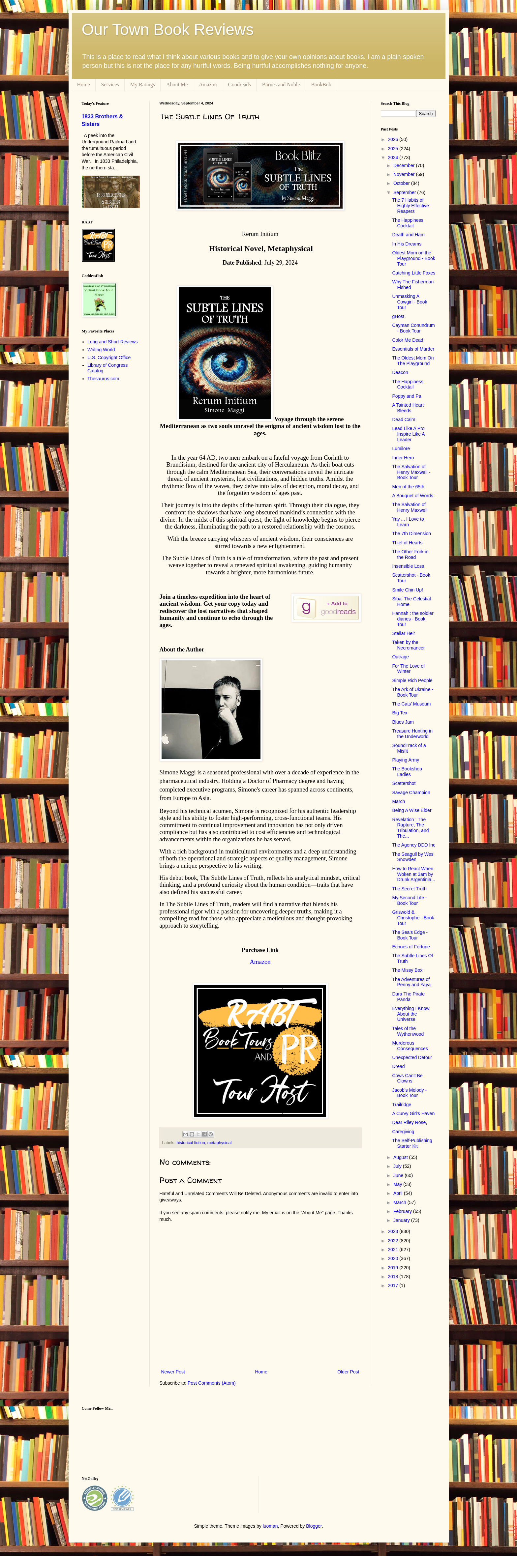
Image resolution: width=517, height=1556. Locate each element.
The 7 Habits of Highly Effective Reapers (410, 205)
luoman (270, 1526)
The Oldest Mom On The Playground (413, 360)
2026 (393, 139)
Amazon (208, 84)
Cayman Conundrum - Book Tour (413, 328)
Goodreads (239, 84)
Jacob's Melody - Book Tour (409, 1092)
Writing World (101, 349)
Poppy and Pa (406, 396)
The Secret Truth (409, 888)
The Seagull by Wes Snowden (412, 856)
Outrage (400, 656)
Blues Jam (402, 722)
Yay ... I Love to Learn (408, 521)
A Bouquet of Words (412, 495)
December (404, 165)
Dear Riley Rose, (409, 1122)
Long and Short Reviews (112, 341)
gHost (398, 316)
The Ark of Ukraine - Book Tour (412, 692)
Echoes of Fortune (411, 946)
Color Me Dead (407, 340)
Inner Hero (403, 457)
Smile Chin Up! (407, 589)
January (402, 1220)
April (398, 1193)
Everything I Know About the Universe (410, 1014)
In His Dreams (406, 243)
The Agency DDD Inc (413, 845)
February (403, 1211)
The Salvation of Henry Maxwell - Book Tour (411, 472)
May (398, 1184)
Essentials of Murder (413, 349)
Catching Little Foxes (413, 272)
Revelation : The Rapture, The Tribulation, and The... (410, 828)
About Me (177, 84)
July (398, 1166)
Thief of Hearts (407, 542)
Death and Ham (408, 234)
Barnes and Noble (281, 84)
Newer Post (173, 1371)
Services (110, 84)
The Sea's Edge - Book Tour (410, 935)
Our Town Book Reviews (168, 29)
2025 (393, 148)
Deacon (400, 372)
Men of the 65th (408, 486)
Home (83, 84)
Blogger (313, 1526)
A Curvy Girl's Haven (413, 1113)
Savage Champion (411, 792)
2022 (393, 1240)
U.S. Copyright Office (109, 357)
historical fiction (191, 1142)
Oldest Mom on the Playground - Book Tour (413, 258)
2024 (393, 157)
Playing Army (405, 760)
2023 (393, 1231)
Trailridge (401, 1104)
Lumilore (401, 448)
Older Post (348, 1371)
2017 (393, 1285)
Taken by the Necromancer (408, 645)
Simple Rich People (412, 680)
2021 (393, 1249)
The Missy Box (407, 970)
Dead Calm (403, 419)
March (398, 801)
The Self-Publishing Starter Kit (412, 1143)
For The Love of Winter (408, 668)
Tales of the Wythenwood (408, 1031)
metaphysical (219, 1142)
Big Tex (399, 712)
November (404, 174)
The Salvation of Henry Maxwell (409, 507)
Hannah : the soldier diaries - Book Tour (412, 619)
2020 (393, 1258)
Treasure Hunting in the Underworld (412, 733)
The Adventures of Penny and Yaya (411, 982)
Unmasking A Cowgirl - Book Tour (409, 302)
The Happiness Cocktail (407, 222)
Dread (398, 1066)
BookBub (321, 84)
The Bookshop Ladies (407, 771)
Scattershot (403, 783)
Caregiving (403, 1131)
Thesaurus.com (103, 378)
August (401, 1157)
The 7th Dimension (411, 533)
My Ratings (142, 84)
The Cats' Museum (411, 703)
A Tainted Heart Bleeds (407, 407)
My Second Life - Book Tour (409, 900)
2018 (393, 1276)
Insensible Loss (408, 566)
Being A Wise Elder (411, 810)
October (402, 183)
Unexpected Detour (412, 1057)
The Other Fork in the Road (410, 554)
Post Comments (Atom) (211, 1383)
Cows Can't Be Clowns (407, 1078)
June (399, 1175)
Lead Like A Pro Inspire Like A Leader (408, 434)
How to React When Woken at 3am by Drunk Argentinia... (413, 874)
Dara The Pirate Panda (408, 996)
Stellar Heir (403, 633)
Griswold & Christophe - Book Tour (413, 917)
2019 (393, 1267)
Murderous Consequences (410, 1045)
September (405, 192)
